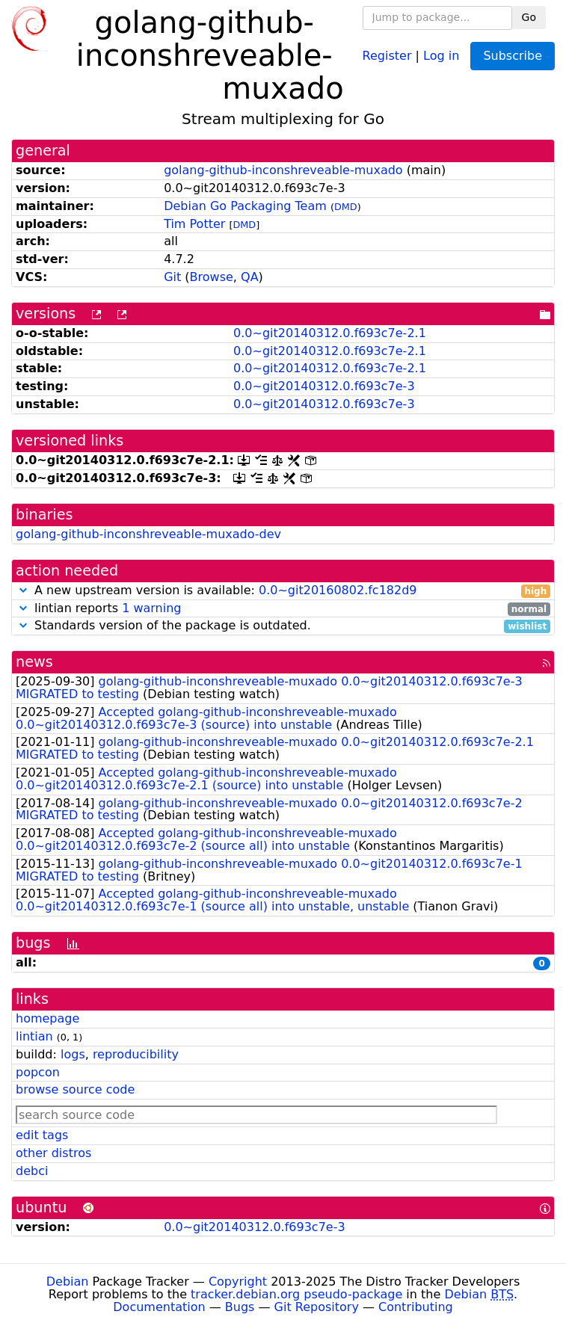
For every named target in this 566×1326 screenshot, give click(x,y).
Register (387, 55)
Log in (441, 55)
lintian (34, 1036)
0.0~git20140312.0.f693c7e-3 (323, 386)
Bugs (240, 1307)
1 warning (151, 608)
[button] (23, 590)
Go (529, 17)
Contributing (415, 1307)
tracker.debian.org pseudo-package (296, 1294)
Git (172, 277)
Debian (67, 1281)
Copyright (238, 1281)
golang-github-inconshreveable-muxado (283, 170)
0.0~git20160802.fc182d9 (338, 590)
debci (32, 1171)
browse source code (75, 1089)
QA (250, 277)
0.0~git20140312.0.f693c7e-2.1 (329, 333)
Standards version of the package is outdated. (283, 626)
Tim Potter (194, 224)
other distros (53, 1153)
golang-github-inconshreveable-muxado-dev (148, 534)
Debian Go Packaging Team (245, 206)
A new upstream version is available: (283, 591)
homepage (47, 1018)
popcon (38, 1072)
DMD (345, 206)
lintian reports (283, 608)
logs (73, 1054)
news (34, 661)
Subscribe (512, 56)
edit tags (42, 1135)
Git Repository (316, 1307)
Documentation (159, 1307)
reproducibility (136, 1054)
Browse (211, 277)
